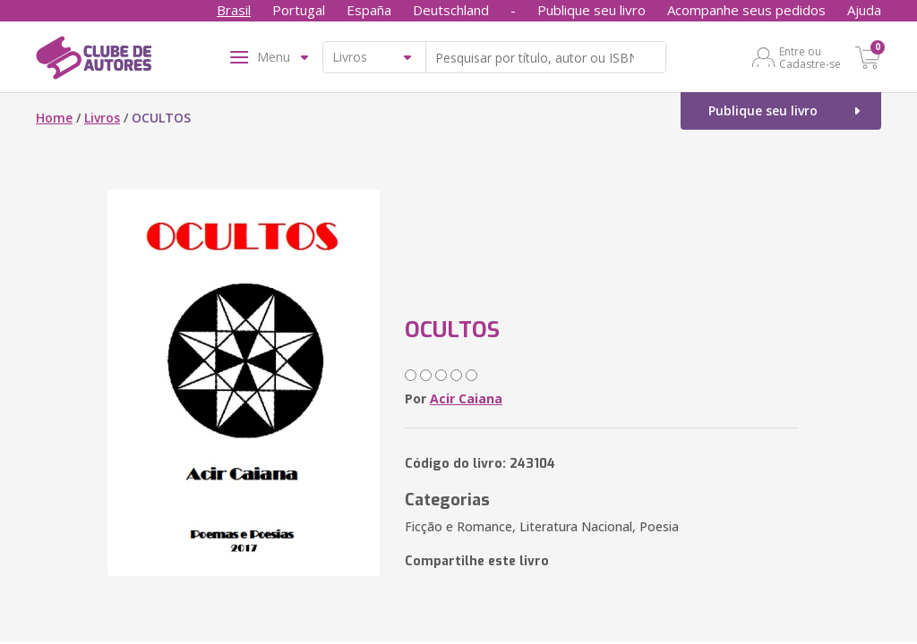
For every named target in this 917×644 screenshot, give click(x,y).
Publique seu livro (591, 10)
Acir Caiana (466, 398)
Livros (102, 117)
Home (54, 117)
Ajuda (864, 10)
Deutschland (451, 10)
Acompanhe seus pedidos (746, 10)
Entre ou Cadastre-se (810, 57)
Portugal (298, 10)
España (369, 10)
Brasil (234, 10)
